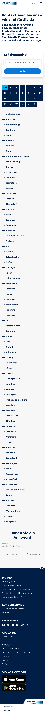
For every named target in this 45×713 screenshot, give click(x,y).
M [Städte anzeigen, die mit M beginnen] (40, 93)
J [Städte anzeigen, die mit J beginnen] (22, 93)
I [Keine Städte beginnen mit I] (16, 93)
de (34, 4)
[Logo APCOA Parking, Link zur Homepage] (9, 3)
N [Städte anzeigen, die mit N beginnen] (5, 98)
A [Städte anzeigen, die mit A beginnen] (11, 87)
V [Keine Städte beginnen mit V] (10, 104)
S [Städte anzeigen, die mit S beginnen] (34, 98)
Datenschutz (7, 707)
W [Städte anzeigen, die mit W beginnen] (16, 104)
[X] (27, 625)
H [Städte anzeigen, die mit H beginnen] (11, 93)
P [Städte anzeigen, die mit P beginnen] (16, 98)
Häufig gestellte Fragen (13, 609)
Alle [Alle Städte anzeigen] (5, 87)
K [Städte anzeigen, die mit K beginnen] (28, 93)
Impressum (7, 710)
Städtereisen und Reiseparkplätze (18, 593)
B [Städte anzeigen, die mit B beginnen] (16, 87)
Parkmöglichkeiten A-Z (13, 597)
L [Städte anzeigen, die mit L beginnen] (34, 93)
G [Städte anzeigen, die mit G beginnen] (5, 93)
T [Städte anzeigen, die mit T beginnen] (40, 98)
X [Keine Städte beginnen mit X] (22, 104)
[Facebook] (3, 625)
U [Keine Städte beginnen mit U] (5, 104)
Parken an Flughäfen (12, 585)
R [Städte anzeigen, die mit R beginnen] (28, 98)
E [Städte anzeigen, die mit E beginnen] (34, 87)
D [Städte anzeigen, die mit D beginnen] (28, 87)
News (4, 664)
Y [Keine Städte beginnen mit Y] (28, 104)
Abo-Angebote (9, 581)
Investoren (7, 660)
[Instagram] (17, 625)
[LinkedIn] (8, 625)
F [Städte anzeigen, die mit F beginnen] (40, 87)
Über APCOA (8, 637)
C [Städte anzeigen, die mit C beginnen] (22, 87)
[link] (22, 114)
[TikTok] (22, 625)
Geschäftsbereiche (11, 648)
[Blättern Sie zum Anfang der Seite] (42, 568)
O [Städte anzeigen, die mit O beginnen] (11, 98)
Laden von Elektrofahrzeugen (16, 589)
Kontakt (6, 612)
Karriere (5, 656)
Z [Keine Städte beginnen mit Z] (34, 104)
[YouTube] (13, 625)
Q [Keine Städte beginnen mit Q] (22, 98)
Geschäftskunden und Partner (16, 652)
